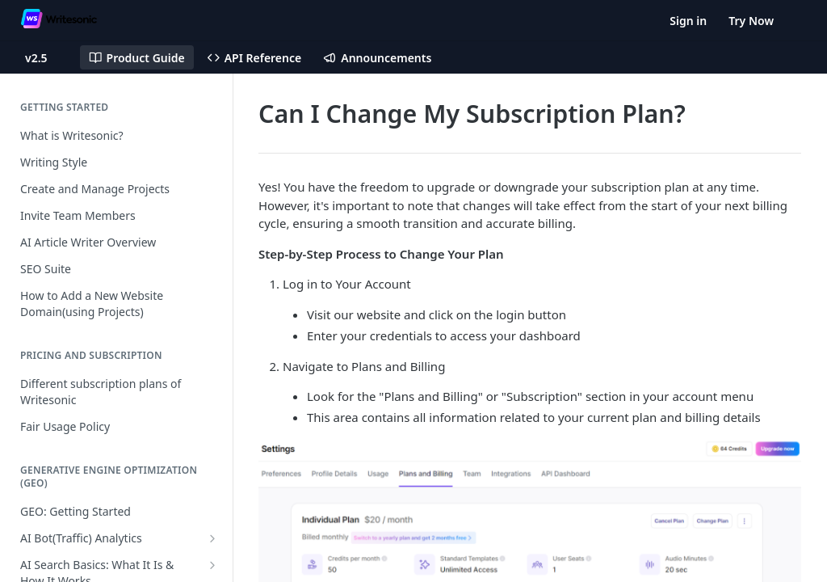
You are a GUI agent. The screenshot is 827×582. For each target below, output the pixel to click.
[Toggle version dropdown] (46, 57)
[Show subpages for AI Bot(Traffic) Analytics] (212, 538)
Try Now (751, 20)
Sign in (688, 20)
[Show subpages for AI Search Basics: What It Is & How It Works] (212, 565)
